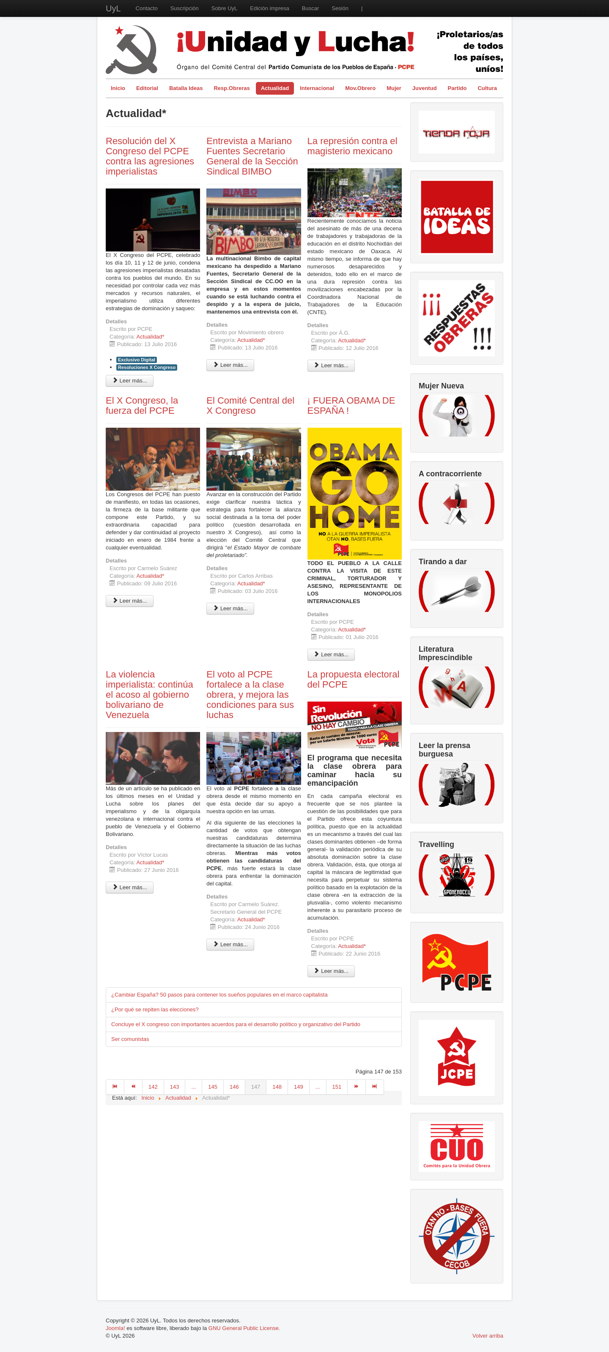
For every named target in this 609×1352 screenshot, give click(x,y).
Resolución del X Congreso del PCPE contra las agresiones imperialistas (150, 156)
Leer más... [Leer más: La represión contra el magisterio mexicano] (331, 365)
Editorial (147, 88)
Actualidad (275, 88)
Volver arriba (487, 1336)
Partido (457, 88)
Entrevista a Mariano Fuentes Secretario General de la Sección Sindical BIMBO (252, 156)
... (193, 1087)
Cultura (487, 88)
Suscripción (184, 8)
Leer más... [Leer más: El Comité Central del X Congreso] (230, 608)
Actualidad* (151, 336)
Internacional (317, 88)
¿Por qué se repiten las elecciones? (155, 1009)
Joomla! (115, 1328)
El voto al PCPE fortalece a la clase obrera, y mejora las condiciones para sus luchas (250, 694)
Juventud (424, 88)
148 (277, 1087)
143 (174, 1087)
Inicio (118, 88)
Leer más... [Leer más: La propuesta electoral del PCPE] (331, 971)
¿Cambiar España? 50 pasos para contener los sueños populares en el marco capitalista (219, 994)
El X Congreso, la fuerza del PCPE (142, 405)
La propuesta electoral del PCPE (353, 679)
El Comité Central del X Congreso (250, 405)
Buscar (310, 8)
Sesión (340, 8)
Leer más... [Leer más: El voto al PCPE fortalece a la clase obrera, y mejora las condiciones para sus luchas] (230, 944)
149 (298, 1087)
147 (256, 1087)
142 (153, 1087)
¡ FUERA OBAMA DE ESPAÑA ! (351, 405)
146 (234, 1087)
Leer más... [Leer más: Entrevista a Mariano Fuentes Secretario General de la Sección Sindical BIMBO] (230, 365)
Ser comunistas (130, 1039)
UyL (113, 8)
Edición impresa (269, 8)
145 (212, 1087)
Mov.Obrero (360, 88)
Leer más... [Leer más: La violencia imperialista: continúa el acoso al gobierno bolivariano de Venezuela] (129, 887)
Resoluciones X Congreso (147, 367)
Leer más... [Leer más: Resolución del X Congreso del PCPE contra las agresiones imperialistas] (129, 380)
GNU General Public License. (244, 1328)
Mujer (394, 88)
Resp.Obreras (232, 88)
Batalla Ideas (186, 88)
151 (337, 1087)
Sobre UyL (224, 8)
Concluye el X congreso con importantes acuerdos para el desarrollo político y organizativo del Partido (235, 1024)
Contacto (147, 8)
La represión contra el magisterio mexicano (352, 146)
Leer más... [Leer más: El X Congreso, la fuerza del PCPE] (129, 601)
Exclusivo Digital (136, 359)
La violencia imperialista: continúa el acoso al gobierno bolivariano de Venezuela (149, 694)
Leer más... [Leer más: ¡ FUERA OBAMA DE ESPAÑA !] (331, 654)
